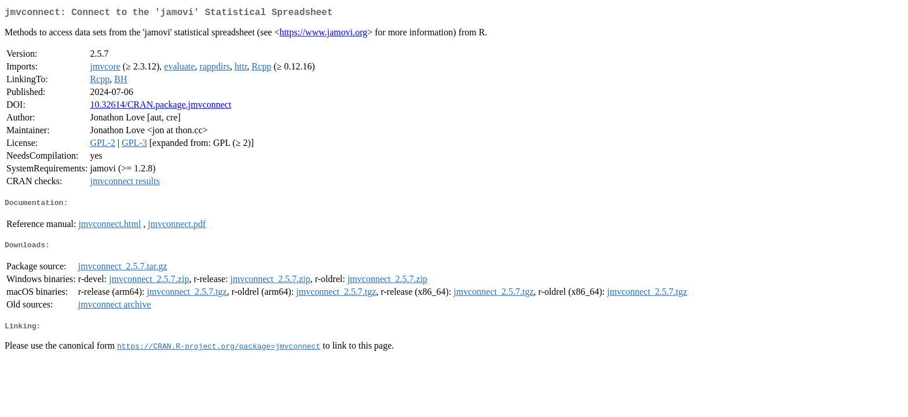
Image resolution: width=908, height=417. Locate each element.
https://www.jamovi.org (324, 34)
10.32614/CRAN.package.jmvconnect (160, 107)
